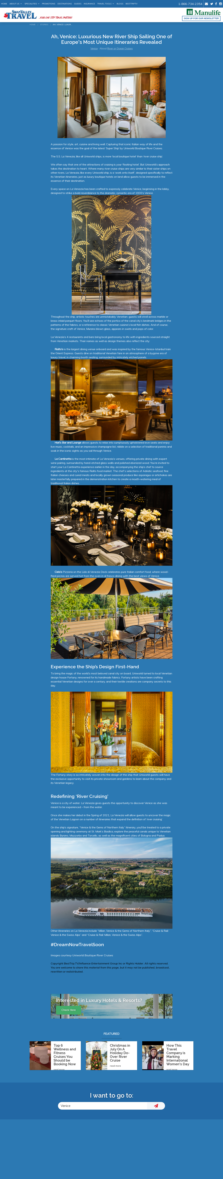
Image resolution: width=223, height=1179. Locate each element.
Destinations (64, 4)
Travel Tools (104, 4)
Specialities (31, 4)
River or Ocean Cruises (120, 48)
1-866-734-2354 (190, 4)
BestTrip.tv (131, 4)
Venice (94, 48)
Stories (44, 24)
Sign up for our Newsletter (201, 18)
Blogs (120, 4)
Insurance (89, 4)
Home (4, 4)
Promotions (48, 4)
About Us (14, 4)
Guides (77, 4)
